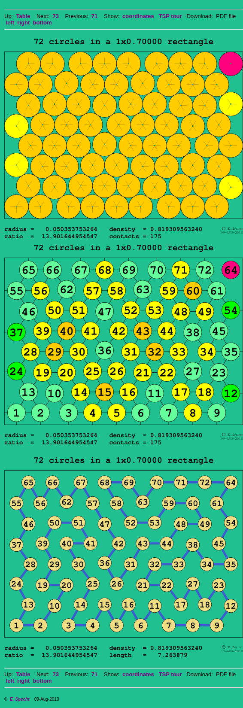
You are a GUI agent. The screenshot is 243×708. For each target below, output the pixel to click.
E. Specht (20, 699)
